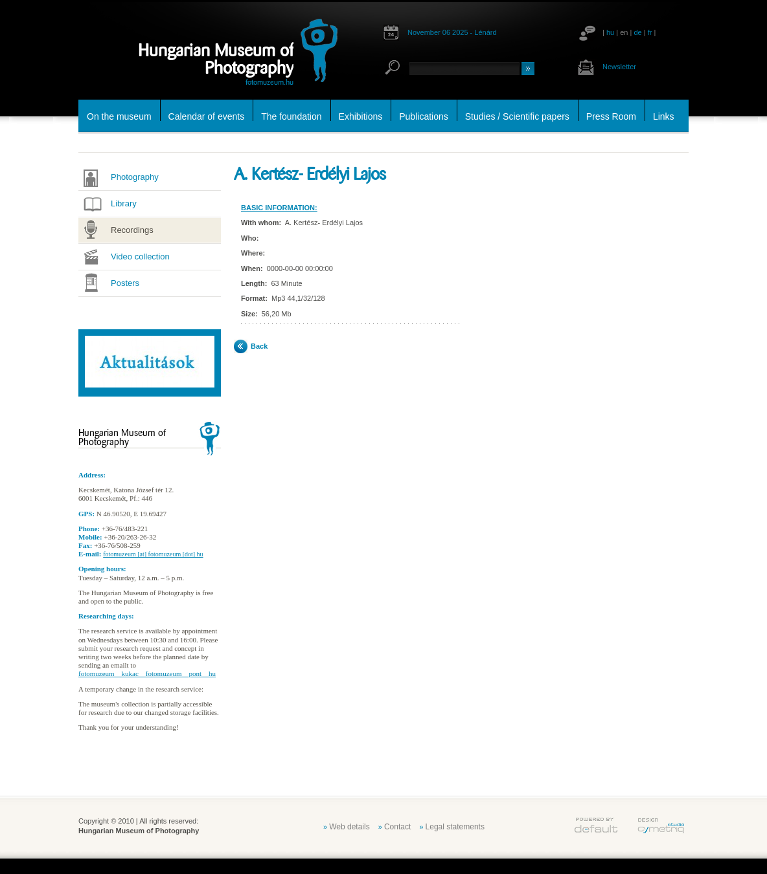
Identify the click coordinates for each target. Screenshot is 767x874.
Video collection (140, 256)
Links (663, 116)
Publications (423, 116)
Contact (397, 826)
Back (259, 346)
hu (610, 32)
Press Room (611, 116)
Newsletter (619, 67)
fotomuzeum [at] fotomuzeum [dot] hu (153, 554)
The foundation (291, 116)
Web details (349, 826)
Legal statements (455, 826)
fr (650, 32)
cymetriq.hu (660, 825)
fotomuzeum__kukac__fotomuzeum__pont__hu (147, 673)
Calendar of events (206, 116)
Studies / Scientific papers (517, 116)
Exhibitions (361, 116)
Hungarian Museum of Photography (215, 59)
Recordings (132, 230)
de (637, 32)
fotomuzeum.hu (269, 82)
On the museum (119, 116)
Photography (135, 177)
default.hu (596, 825)
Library (124, 203)
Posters (125, 283)
